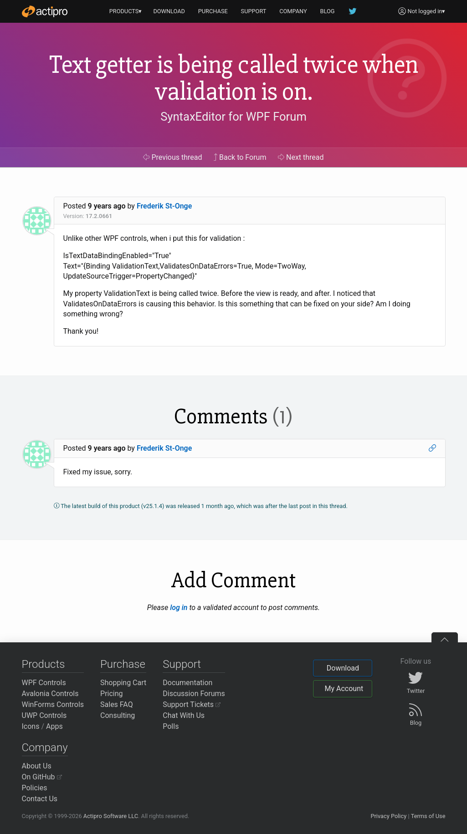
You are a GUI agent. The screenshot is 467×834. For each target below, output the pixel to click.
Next (301, 157)
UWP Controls (44, 715)
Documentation (187, 682)
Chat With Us (184, 715)
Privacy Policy (388, 816)
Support (182, 664)
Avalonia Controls (50, 693)
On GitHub (42, 777)
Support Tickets (192, 704)
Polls (171, 726)
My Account (343, 688)
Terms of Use (428, 816)
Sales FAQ (116, 704)
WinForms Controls (53, 704)
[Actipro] (44, 11)
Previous (172, 157)
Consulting (117, 715)
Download (343, 668)
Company (45, 747)
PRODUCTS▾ (125, 11)
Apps (54, 726)
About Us (36, 766)
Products (43, 664)
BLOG (327, 11)
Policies (34, 787)
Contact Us (40, 798)
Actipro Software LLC (110, 816)
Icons (31, 726)
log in (178, 607)
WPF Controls (44, 682)
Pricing (111, 693)
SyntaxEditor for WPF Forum (233, 116)
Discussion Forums (194, 693)
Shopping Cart (123, 682)
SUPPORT (254, 11)
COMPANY (293, 11)
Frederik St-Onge (164, 206)
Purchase (122, 664)
